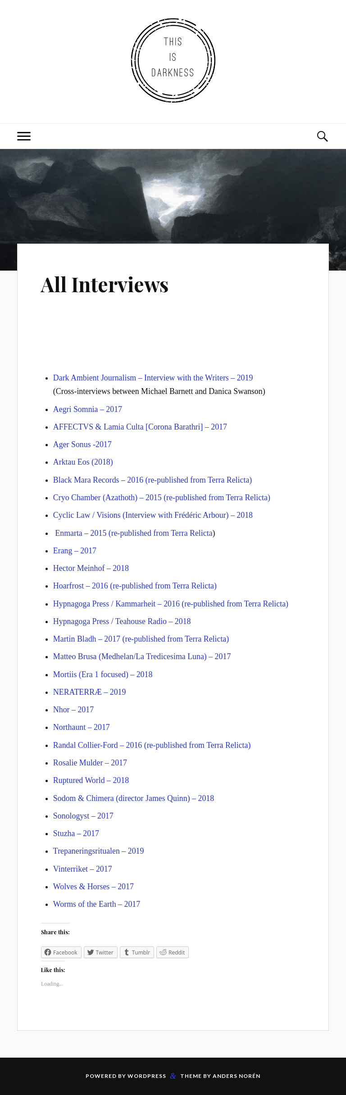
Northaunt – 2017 (81, 727)
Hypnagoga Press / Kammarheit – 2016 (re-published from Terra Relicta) (170, 603)
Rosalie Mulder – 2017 (90, 762)
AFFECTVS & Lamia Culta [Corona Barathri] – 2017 (140, 426)
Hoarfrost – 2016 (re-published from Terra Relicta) (135, 585)
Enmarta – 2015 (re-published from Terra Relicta (133, 533)
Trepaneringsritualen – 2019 (98, 850)
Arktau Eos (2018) (83, 461)
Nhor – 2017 (73, 709)
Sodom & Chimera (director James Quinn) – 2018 (133, 798)
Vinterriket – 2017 (82, 868)
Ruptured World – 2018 (91, 780)
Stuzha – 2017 (76, 833)
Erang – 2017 (74, 550)
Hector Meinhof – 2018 (91, 568)
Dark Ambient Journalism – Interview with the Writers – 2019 (153, 377)
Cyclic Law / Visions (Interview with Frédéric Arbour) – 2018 (153, 515)
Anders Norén (236, 1075)
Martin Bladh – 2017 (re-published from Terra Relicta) (141, 638)
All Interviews (104, 284)
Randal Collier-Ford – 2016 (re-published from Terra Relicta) (152, 745)
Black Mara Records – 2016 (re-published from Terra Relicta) (152, 479)
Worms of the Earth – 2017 (96, 904)
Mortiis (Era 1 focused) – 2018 (103, 674)
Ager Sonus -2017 (82, 444)
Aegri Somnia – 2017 (87, 409)
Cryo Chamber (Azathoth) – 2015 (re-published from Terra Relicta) (161, 497)
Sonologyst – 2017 (83, 815)
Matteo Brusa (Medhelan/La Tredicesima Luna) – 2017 (142, 656)
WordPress (146, 1075)
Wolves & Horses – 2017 (93, 886)
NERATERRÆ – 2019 (89, 692)
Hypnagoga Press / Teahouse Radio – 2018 (122, 621)
